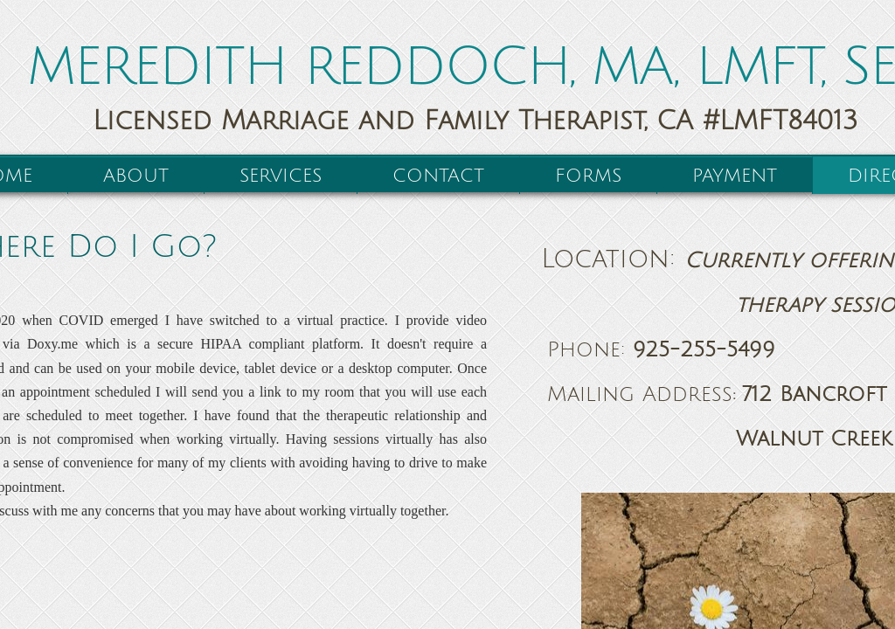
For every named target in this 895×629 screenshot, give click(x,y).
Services (280, 176)
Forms (588, 176)
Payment (734, 176)
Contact (438, 176)
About (136, 176)
